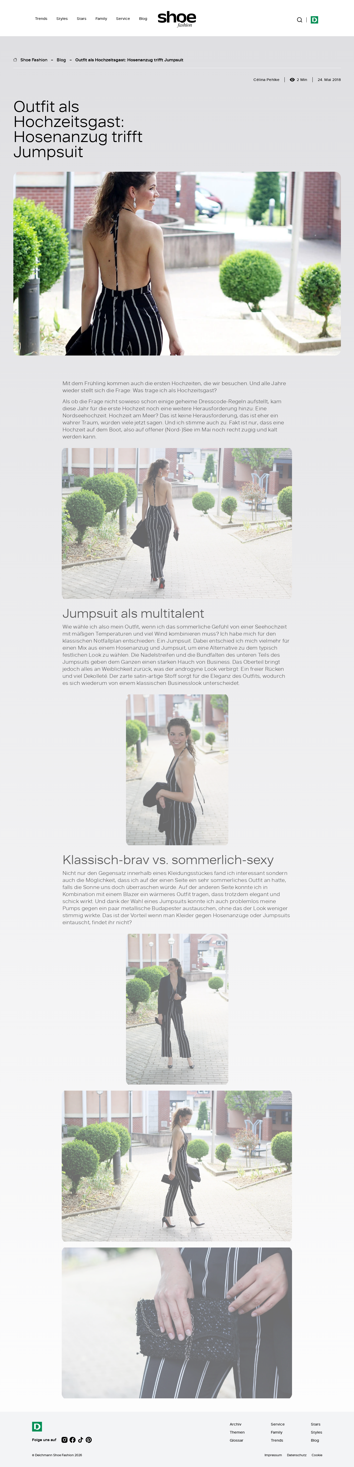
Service (123, 18)
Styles (62, 18)
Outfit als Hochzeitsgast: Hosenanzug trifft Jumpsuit (129, 60)
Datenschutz (297, 1455)
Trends (41, 18)
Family (101, 18)
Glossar (236, 1440)
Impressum (273, 1455)
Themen (237, 1432)
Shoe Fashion (33, 60)
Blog (143, 18)
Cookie (317, 1455)
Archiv (235, 1424)
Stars (81, 18)
